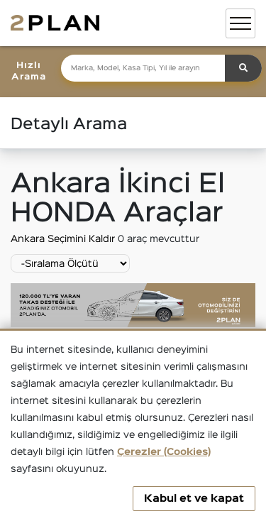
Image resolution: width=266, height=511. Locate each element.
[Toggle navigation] (240, 23)
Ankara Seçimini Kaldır (64, 239)
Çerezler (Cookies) (164, 452)
